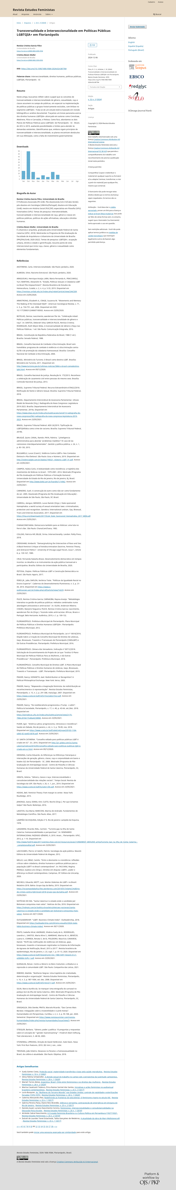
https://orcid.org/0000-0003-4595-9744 (30, 51)
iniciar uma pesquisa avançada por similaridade (55, 1132)
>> (56, 1126)
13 (39, 1126)
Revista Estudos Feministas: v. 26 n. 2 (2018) (41, 1116)
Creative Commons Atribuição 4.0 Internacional (77, 1162)
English (131, 42)
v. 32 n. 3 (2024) (40, 23)
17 (49, 1126)
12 (36, 1126)
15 (44, 1126)
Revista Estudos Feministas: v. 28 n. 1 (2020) (41, 1079)
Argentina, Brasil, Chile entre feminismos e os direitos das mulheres (71, 1082)
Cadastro (151, 2)
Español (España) (135, 46)
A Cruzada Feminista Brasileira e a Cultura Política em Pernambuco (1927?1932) (82, 1113)
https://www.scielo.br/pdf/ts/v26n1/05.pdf (35, 787)
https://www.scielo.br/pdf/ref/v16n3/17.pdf (36, 983)
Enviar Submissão (137, 27)
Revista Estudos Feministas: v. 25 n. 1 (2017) (42, 1121)
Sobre (48, 14)
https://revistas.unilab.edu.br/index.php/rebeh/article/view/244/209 (47, 291)
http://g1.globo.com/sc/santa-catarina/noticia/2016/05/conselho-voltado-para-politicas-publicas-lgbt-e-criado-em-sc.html (49, 745)
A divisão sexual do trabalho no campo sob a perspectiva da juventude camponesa (81, 1077)
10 (31, 1126)
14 (42, 1126)
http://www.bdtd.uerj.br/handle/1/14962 (47, 481)
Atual (15, 14)
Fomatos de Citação (97, 87)
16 (47, 1126)
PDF (93, 45)
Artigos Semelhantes (27, 1066)
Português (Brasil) (136, 50)
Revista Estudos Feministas (34, 10)
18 (52, 1126)
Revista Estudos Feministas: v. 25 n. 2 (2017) (55, 1105)
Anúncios (37, 14)
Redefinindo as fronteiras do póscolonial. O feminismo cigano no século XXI (77, 1097)
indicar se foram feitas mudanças (100, 213)
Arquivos (25, 14)
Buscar (157, 14)
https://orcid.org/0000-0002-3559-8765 (30, 60)
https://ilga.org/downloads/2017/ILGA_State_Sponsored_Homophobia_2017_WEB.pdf (53, 516)
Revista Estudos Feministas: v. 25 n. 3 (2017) (65, 1090)
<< (18, 1126)
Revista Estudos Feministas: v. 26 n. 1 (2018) (63, 1110)
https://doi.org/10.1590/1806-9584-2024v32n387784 (44, 68)
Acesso (160, 2)
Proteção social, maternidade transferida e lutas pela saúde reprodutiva (71, 1071)
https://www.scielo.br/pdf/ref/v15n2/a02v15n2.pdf (39, 696)
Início (19, 23)
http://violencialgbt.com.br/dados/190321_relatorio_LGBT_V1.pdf (45, 459)
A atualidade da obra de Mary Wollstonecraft (100, 1118)
